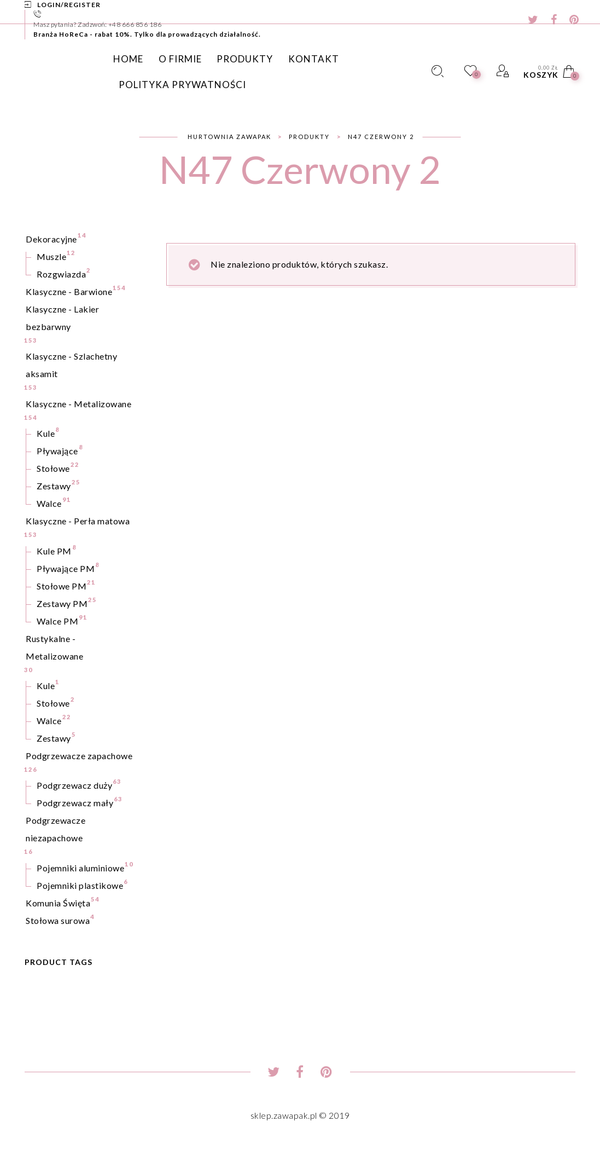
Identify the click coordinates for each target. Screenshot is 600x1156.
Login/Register (69, 5)
